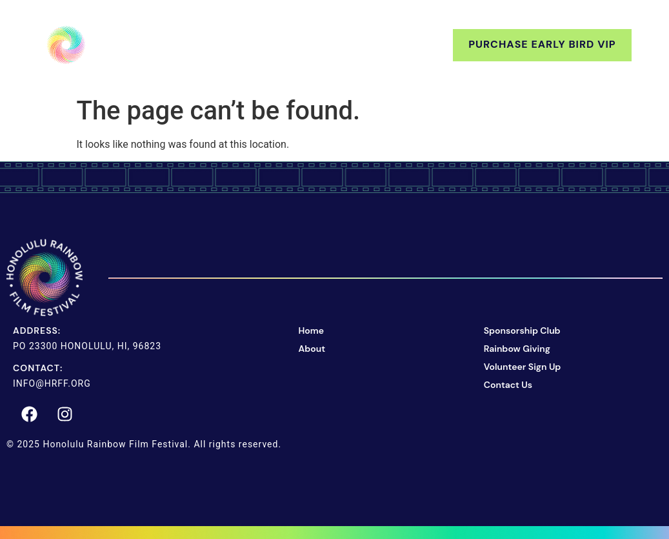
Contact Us (395, 45)
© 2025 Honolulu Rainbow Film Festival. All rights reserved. (143, 444)
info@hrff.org (52, 383)
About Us (212, 45)
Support (300, 45)
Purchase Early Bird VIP (541, 44)
